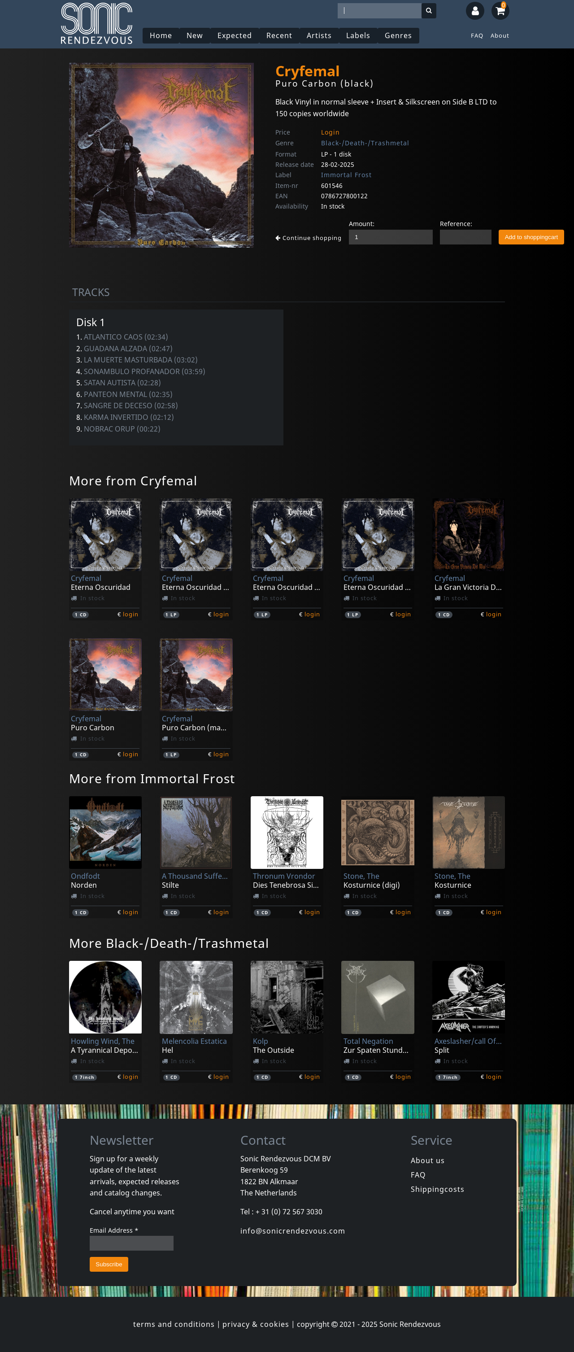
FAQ (477, 35)
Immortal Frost (346, 174)
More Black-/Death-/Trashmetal (169, 942)
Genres (398, 35)
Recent (279, 35)
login (131, 614)
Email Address (114, 1230)
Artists (319, 35)
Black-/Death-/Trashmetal (365, 143)
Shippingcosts (438, 1189)
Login (330, 132)
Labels (358, 35)
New (195, 35)
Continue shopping (308, 238)
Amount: (361, 223)
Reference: (456, 223)
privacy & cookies (255, 1324)
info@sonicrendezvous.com (292, 1231)
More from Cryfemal (133, 480)
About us (428, 1160)
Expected (234, 35)
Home (161, 35)
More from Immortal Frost (152, 778)
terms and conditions (174, 1324)
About (500, 35)
